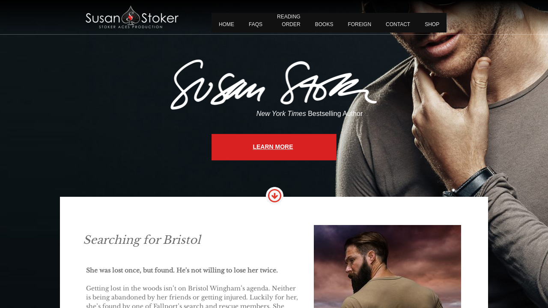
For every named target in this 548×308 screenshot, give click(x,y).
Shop (432, 24)
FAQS (255, 24)
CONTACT (398, 24)
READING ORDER (289, 20)
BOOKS (324, 24)
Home (226, 24)
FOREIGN (359, 24)
